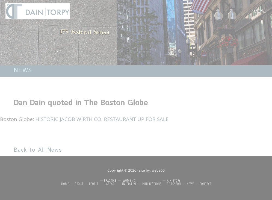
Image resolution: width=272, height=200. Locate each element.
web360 (158, 170)
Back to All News (38, 150)
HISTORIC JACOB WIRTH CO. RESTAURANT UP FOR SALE (102, 119)
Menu (260, 11)
